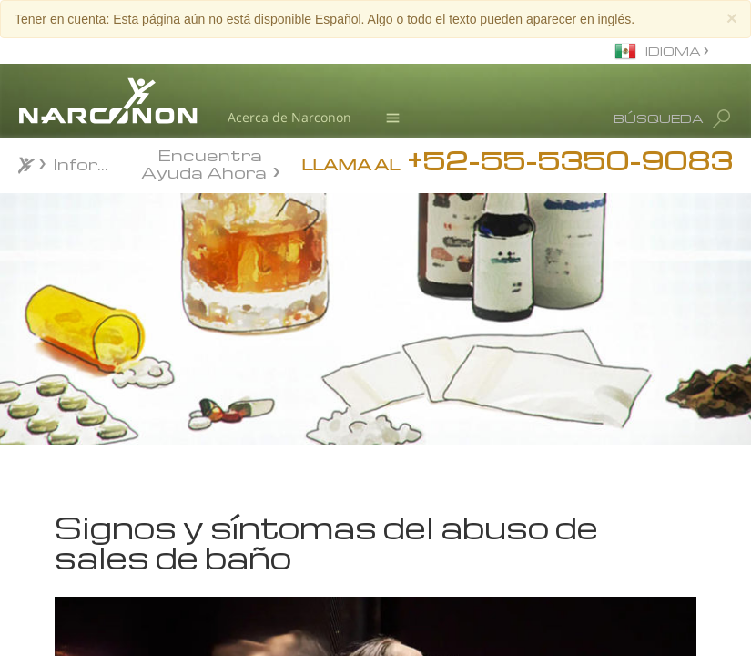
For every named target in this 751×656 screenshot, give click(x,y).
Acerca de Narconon (289, 117)
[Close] (731, 17)
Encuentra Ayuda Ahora (204, 162)
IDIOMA (674, 50)
